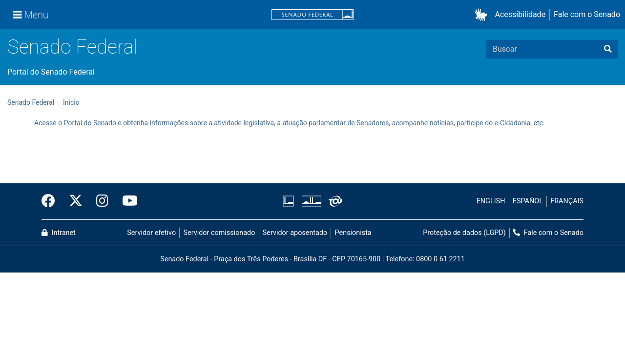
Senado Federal (72, 47)
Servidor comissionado (219, 233)
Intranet (59, 233)
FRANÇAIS (566, 201)
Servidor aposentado (295, 233)
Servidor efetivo (151, 233)
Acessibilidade (520, 14)
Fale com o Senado (587, 14)
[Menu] (31, 14)
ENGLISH (491, 201)
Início (71, 102)
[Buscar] (608, 49)
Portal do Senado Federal (51, 72)
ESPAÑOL (528, 201)
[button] (483, 14)
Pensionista (353, 233)
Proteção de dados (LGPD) (464, 233)
